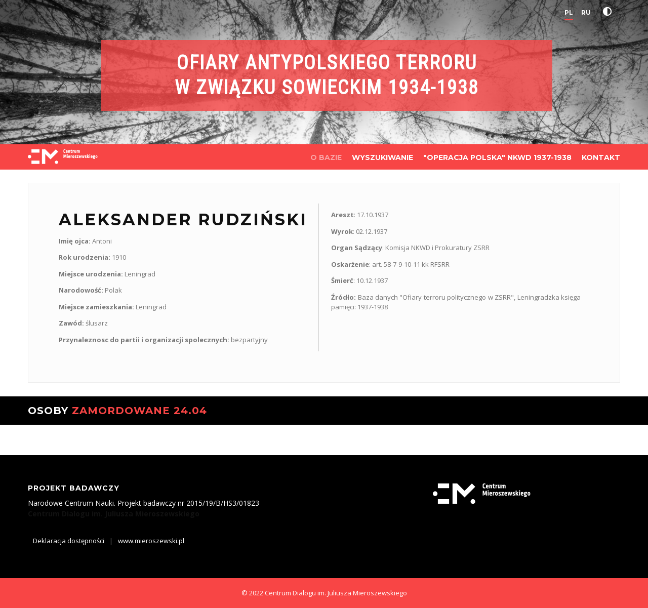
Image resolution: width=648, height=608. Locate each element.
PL (568, 12)
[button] (609, 11)
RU (586, 12)
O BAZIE (326, 157)
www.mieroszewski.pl (151, 540)
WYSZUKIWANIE (382, 157)
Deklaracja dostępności (68, 540)
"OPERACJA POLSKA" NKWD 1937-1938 (497, 157)
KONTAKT (601, 157)
